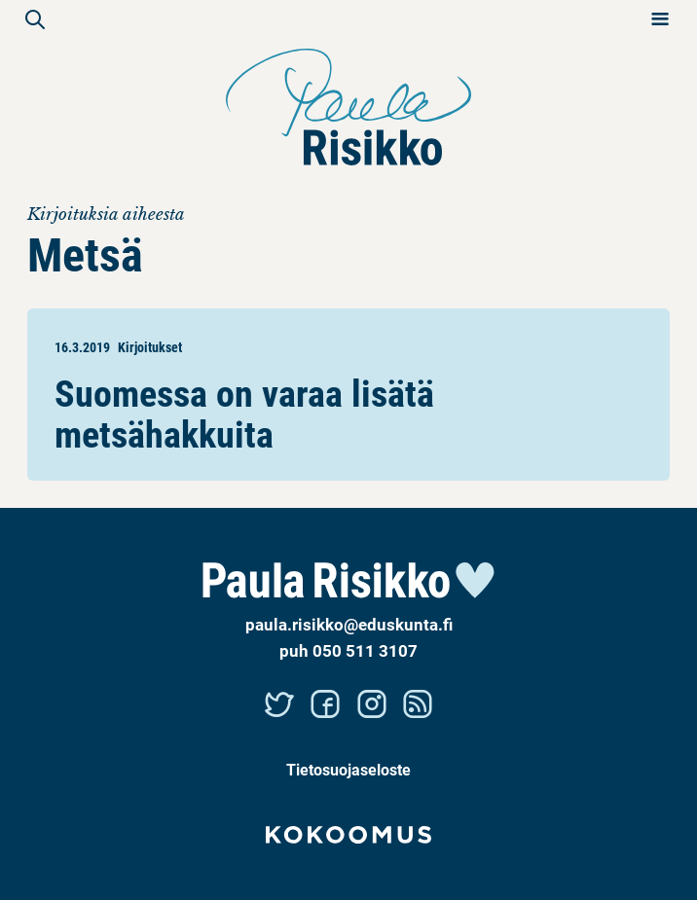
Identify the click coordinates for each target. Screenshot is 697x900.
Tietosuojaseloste (348, 769)
